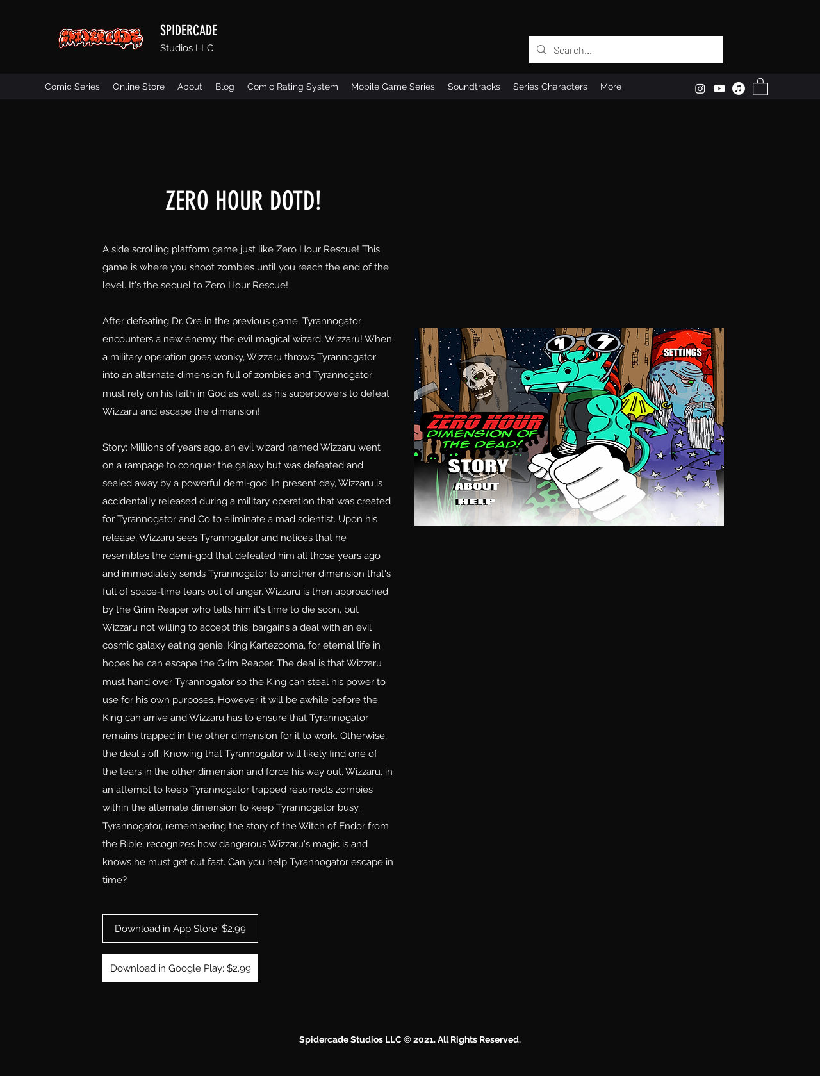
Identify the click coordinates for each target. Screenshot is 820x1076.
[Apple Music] (738, 88)
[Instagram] (700, 88)
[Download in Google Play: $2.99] (180, 968)
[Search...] (625, 50)
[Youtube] (719, 88)
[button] (760, 86)
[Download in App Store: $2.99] (180, 928)
